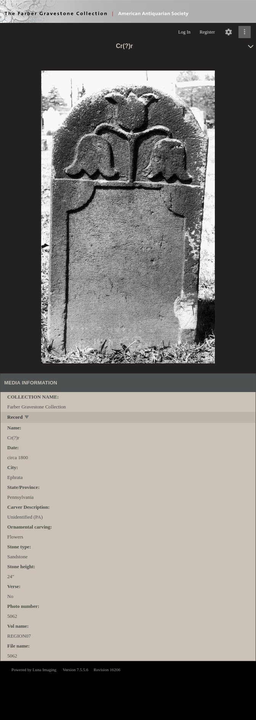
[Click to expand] (244, 32)
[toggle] (27, 418)
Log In (184, 32)
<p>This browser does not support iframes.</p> (128, 689)
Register (207, 32)
